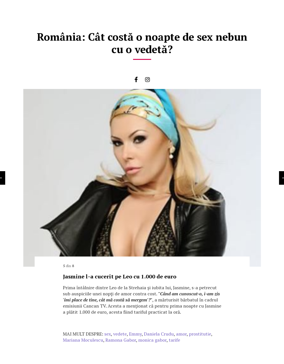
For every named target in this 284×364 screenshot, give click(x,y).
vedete (120, 334)
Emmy (135, 334)
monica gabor (152, 340)
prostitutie (200, 334)
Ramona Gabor (120, 340)
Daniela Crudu (159, 334)
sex (107, 334)
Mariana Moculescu (83, 340)
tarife (174, 340)
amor (181, 334)
